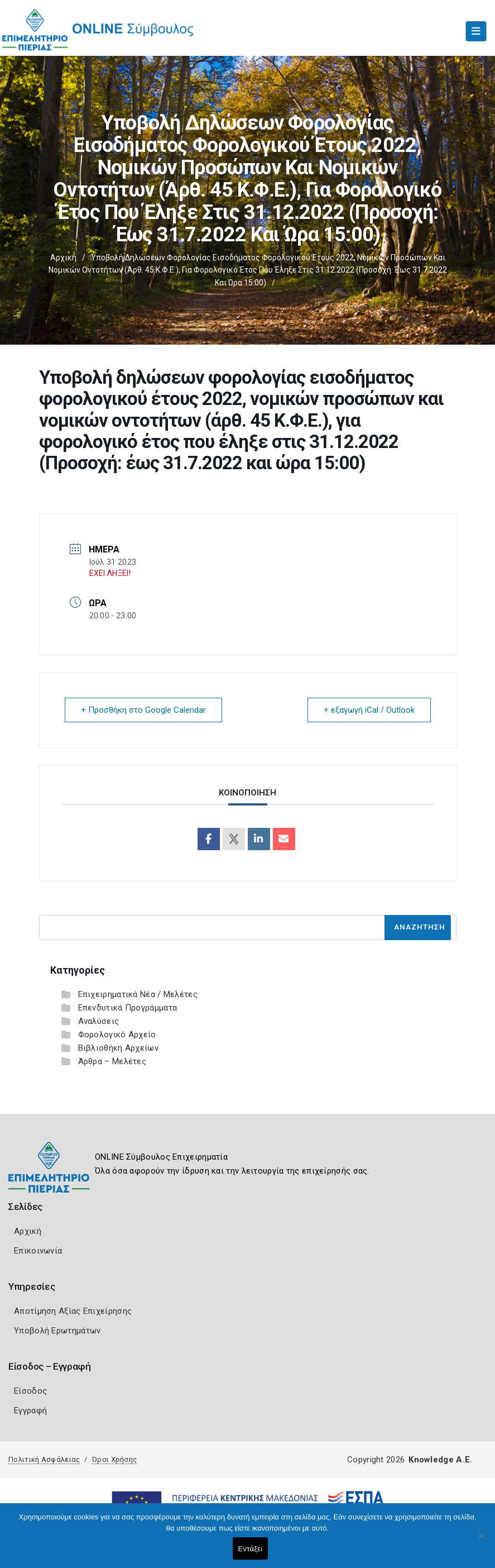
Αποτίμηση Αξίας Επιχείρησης (73, 1311)
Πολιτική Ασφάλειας (44, 1459)
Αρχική (63, 257)
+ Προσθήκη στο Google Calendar (143, 710)
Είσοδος (30, 1391)
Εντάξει (250, 1549)
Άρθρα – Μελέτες (112, 1061)
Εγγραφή (30, 1410)
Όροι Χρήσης (114, 1459)
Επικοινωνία (38, 1251)
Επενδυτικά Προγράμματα (127, 1008)
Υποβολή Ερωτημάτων (57, 1331)
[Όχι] (481, 1541)
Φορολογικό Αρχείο (117, 1035)
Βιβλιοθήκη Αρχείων (118, 1048)
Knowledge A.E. (440, 1460)
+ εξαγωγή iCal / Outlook (369, 710)
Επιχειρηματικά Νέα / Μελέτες (138, 994)
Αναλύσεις (98, 1021)
